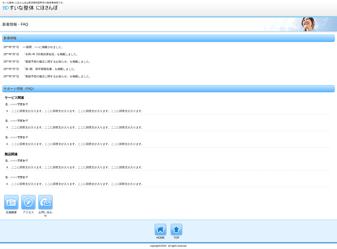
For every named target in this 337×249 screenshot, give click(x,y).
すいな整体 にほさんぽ (37, 7)
